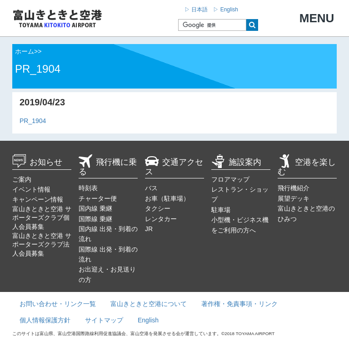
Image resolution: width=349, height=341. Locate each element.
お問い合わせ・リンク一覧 (58, 303)
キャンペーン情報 (37, 199)
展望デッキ (293, 198)
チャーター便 (98, 198)
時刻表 (88, 188)
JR (149, 228)
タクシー (157, 208)
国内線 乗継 (95, 208)
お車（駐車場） (167, 198)
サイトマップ (104, 320)
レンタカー (161, 218)
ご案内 (21, 179)
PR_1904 (33, 120)
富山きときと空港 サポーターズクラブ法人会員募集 (41, 244)
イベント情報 (31, 189)
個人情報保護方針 (45, 320)
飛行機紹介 (293, 188)
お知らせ (37, 162)
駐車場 (220, 209)
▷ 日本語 (196, 9)
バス (151, 188)
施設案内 (236, 162)
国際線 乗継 (95, 218)
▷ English (225, 9)
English (148, 320)
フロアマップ (230, 179)
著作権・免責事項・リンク (239, 303)
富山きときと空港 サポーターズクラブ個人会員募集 (41, 217)
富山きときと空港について (148, 303)
